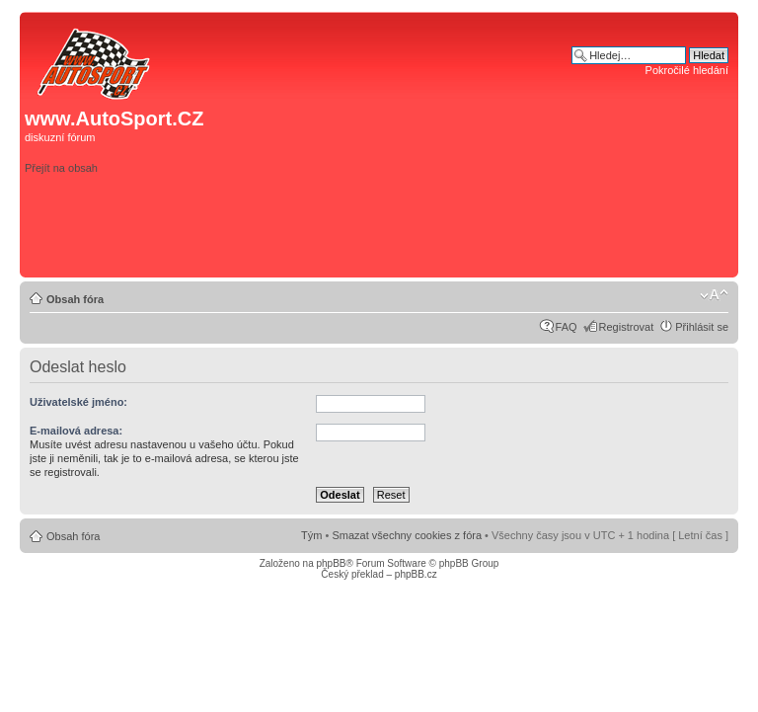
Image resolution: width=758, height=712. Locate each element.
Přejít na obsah (61, 168)
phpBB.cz (416, 574)
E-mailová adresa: (76, 430)
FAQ (566, 327)
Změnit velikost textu (714, 295)
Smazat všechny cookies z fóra (407, 535)
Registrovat (626, 327)
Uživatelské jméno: (78, 402)
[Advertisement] (453, 241)
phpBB (330, 563)
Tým (311, 535)
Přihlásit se (701, 327)
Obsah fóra (75, 299)
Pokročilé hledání (686, 70)
